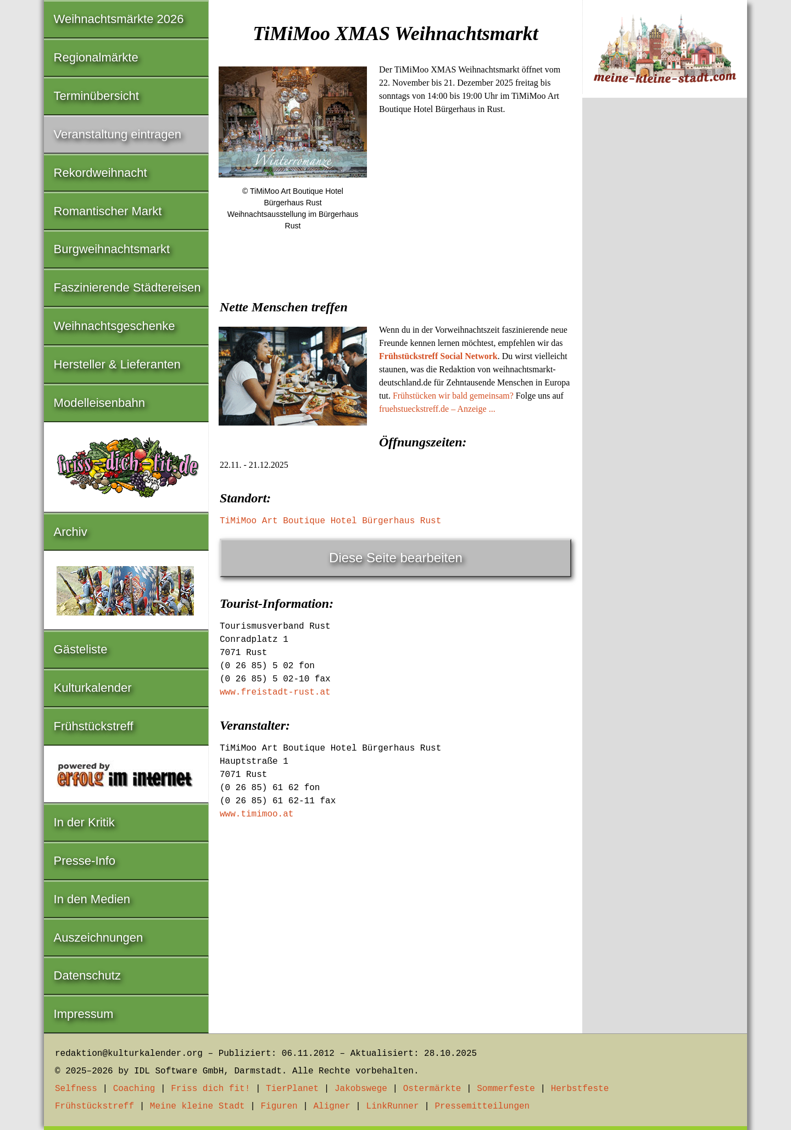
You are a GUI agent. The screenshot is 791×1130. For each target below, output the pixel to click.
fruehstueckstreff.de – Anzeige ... (437, 408)
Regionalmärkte (96, 57)
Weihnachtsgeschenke (114, 326)
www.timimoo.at (256, 814)
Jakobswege (361, 1089)
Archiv (70, 532)
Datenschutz (87, 975)
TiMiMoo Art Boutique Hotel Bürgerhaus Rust (330, 521)
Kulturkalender (93, 688)
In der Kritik (84, 822)
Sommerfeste (506, 1089)
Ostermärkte (432, 1089)
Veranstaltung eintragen (117, 134)
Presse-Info (85, 861)
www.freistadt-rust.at (275, 692)
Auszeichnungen (98, 937)
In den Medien (92, 899)
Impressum (84, 1014)
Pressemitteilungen (482, 1106)
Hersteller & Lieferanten (117, 364)
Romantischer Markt (108, 211)
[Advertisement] (395, 323)
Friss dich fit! (210, 1089)
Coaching (134, 1089)
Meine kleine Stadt (197, 1106)
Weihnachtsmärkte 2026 (119, 19)
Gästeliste (81, 649)
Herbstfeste (580, 1089)
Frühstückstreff (93, 726)
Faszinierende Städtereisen (127, 287)
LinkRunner (392, 1106)
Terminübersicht (96, 96)
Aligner (332, 1106)
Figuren (278, 1106)
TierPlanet (292, 1089)
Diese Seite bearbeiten (396, 557)
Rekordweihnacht (100, 173)
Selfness (76, 1089)
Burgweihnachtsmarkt (112, 249)
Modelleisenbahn (99, 403)
